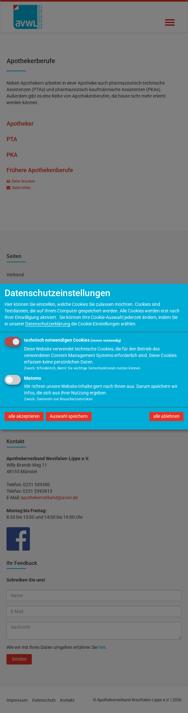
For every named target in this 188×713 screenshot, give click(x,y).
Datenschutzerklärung (47, 323)
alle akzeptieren (24, 416)
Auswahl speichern (69, 416)
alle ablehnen (166, 416)
